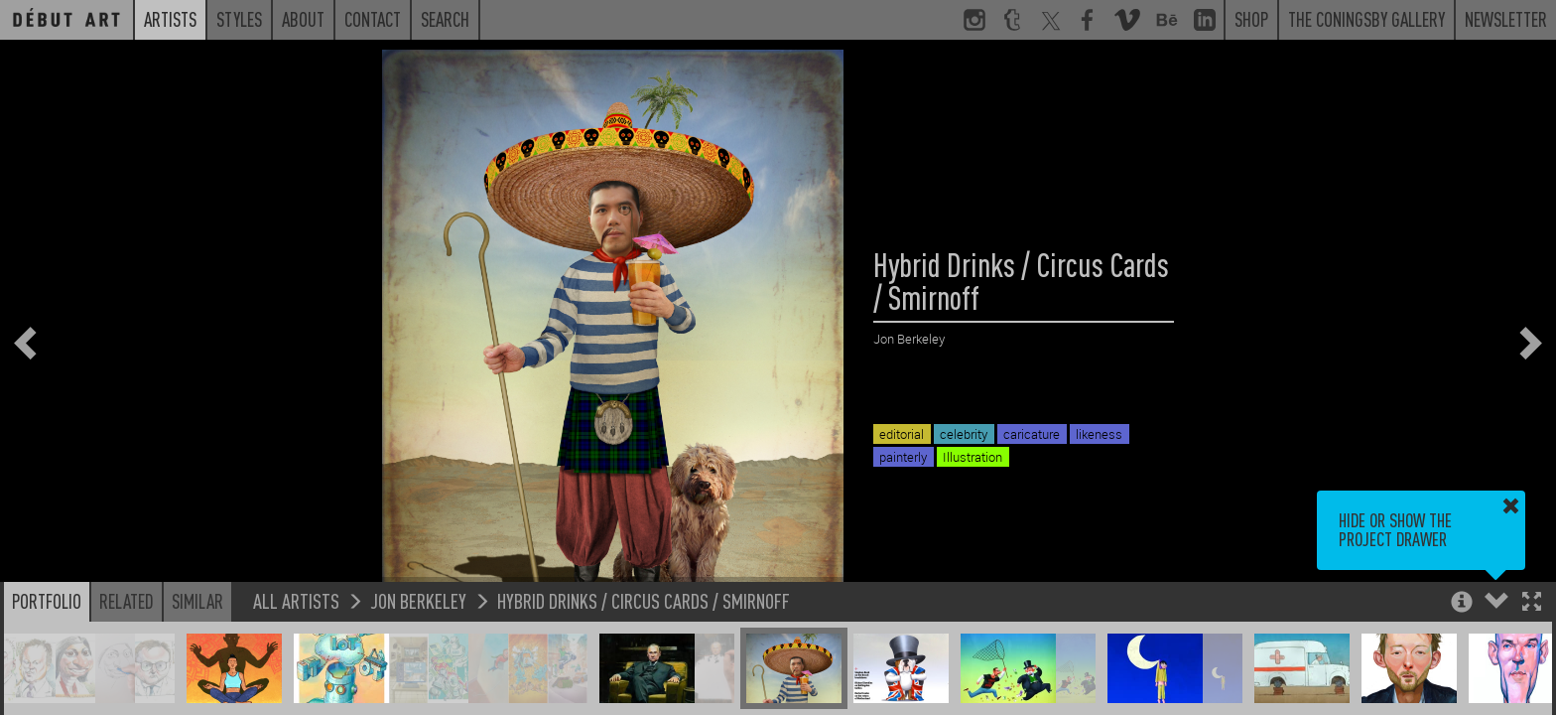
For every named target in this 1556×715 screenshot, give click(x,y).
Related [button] (126, 601)
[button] (1531, 603)
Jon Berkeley (418, 600)
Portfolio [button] (46, 601)
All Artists (296, 600)
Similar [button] (197, 601)
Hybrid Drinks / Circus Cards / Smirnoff (643, 600)
